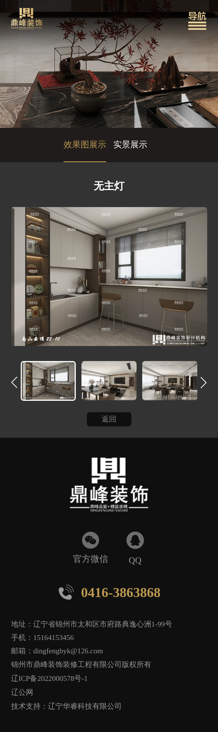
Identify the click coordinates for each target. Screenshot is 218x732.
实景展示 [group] (130, 144)
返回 (109, 419)
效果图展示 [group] (85, 144)
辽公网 (22, 692)
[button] (197, 21)
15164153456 (53, 637)
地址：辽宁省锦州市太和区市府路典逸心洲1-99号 (91, 623)
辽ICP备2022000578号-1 (49, 678)
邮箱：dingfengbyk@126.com (57, 650)
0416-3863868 (109, 592)
